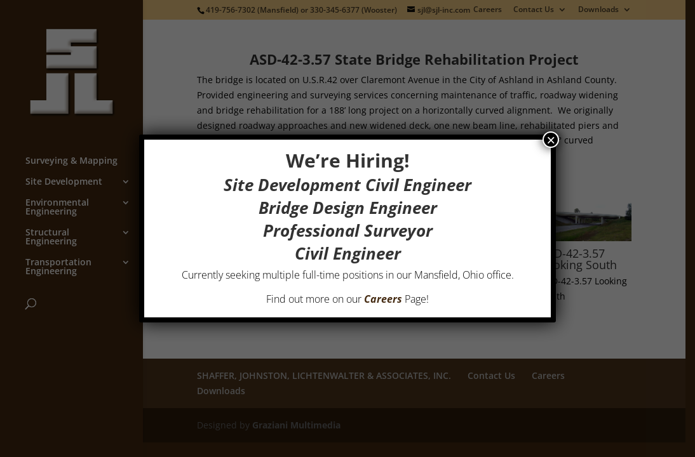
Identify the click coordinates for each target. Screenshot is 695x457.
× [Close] (550, 139)
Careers (383, 299)
